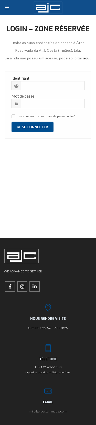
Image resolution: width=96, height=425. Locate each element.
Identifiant (20, 78)
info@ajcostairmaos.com (48, 411)
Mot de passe (23, 96)
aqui (86, 58)
